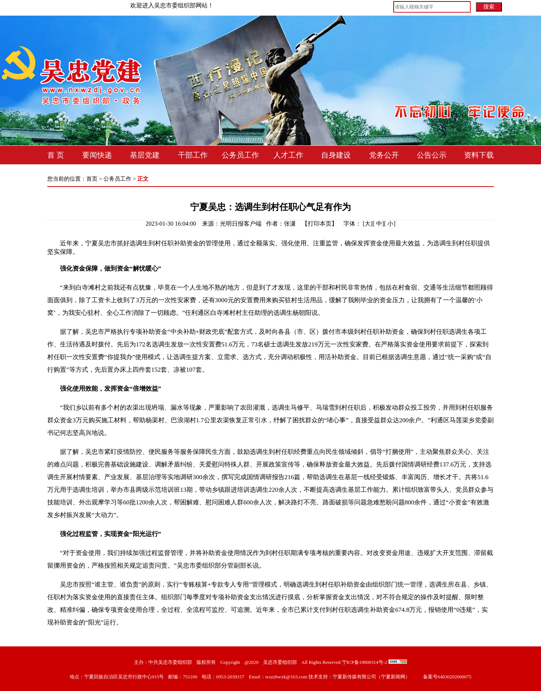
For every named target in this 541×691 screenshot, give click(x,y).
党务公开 (384, 155)
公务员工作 (240, 155)
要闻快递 (97, 155)
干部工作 (193, 155)
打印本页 (320, 223)
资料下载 (479, 155)
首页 (91, 179)
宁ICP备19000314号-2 (364, 662)
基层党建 (145, 155)
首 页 (55, 155)
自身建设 (336, 155)
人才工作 (288, 155)
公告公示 (431, 155)
